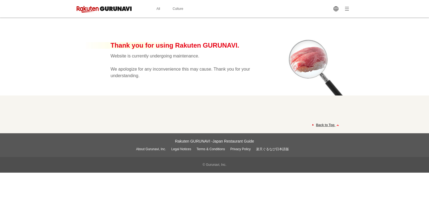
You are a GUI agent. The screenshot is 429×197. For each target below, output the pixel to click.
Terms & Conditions (210, 149)
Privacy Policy (240, 149)
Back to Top (328, 125)
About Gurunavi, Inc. (151, 149)
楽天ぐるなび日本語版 (272, 149)
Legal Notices (181, 149)
